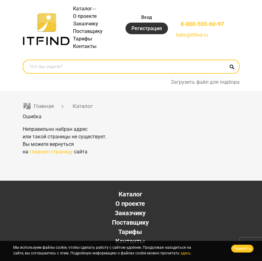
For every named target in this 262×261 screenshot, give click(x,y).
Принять (242, 248)
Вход (146, 17)
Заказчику (85, 24)
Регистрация (146, 28)
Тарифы (82, 39)
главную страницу (51, 152)
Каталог (82, 9)
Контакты (85, 46)
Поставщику (88, 31)
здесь (186, 253)
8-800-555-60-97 (202, 24)
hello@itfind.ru (192, 35)
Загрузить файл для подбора (205, 82)
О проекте (85, 16)
